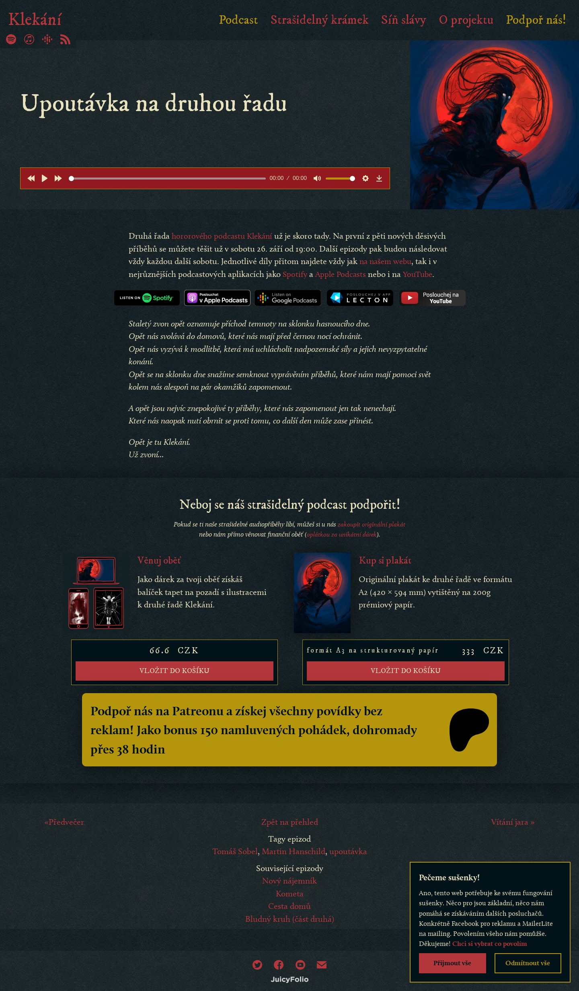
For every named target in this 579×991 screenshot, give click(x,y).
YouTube (155, 286)
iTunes (29, 39)
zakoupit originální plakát (371, 534)
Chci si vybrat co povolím (489, 943)
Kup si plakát (387, 570)
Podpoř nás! (536, 20)
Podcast (238, 20)
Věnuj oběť (161, 570)
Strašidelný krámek (320, 20)
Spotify (342, 274)
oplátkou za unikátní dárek (341, 544)
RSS (65, 39)
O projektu (466, 20)
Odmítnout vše (527, 963)
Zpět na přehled (289, 827)
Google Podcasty (47, 39)
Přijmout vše (452, 963)
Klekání (38, 20)
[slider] (167, 178)
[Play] (44, 178)
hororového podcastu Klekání (224, 236)
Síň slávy (403, 20)
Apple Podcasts (389, 274)
